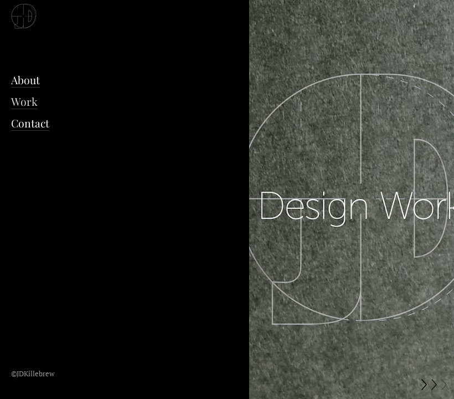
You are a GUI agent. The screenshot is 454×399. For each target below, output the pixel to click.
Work (24, 101)
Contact (30, 123)
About (25, 80)
